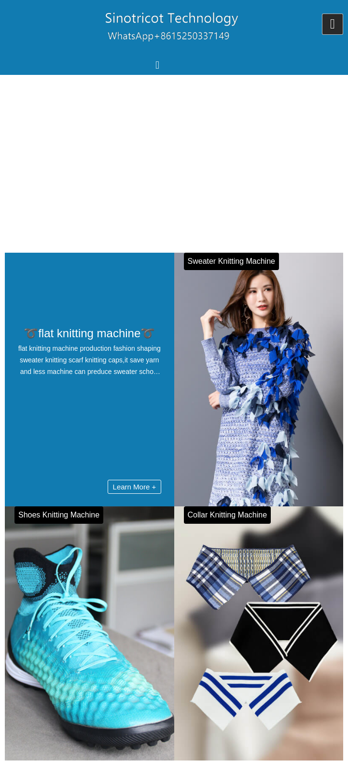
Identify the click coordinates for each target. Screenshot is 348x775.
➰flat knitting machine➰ (89, 333)
